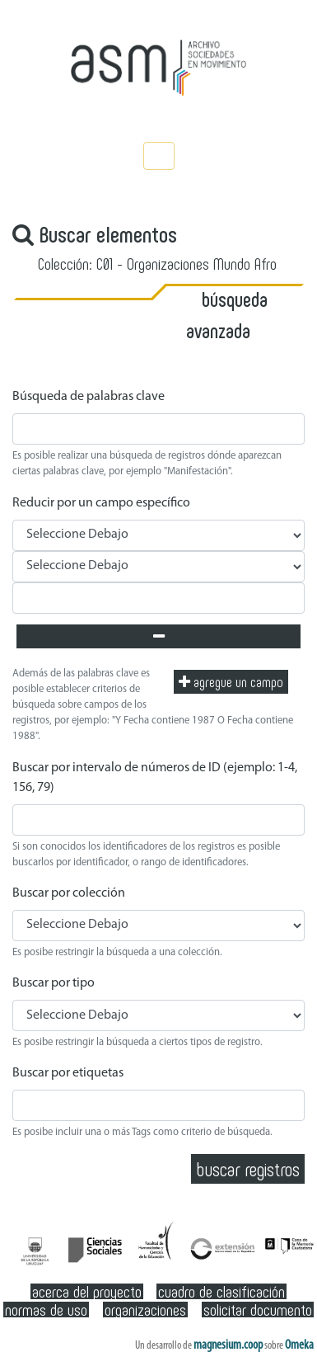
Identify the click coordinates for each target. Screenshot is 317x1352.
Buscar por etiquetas (68, 1073)
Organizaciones (145, 1309)
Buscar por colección (68, 893)
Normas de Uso (46, 1309)
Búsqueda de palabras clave (88, 396)
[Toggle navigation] (159, 156)
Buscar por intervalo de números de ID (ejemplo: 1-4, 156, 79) (154, 777)
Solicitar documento (257, 1309)
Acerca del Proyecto (87, 1291)
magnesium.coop (228, 1345)
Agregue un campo (231, 681)
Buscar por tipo (53, 983)
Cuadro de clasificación (221, 1291)
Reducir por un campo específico (101, 503)
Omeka (299, 1345)
